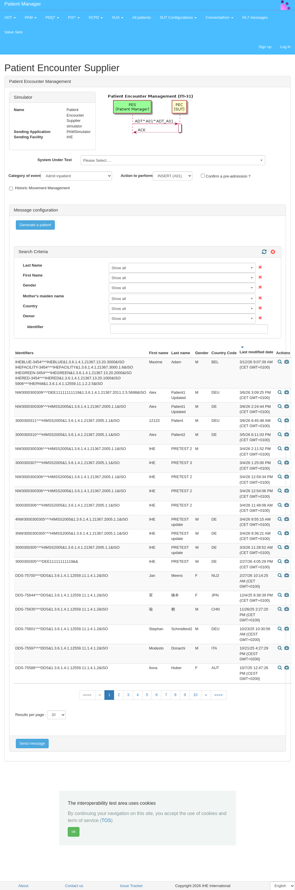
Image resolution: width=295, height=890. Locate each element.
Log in (285, 47)
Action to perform (136, 175)
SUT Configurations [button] (178, 17)
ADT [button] (10, 17)
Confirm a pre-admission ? (225, 176)
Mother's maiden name (43, 296)
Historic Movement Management (39, 188)
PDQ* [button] (52, 17)
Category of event (25, 175)
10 (195, 695)
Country (30, 306)
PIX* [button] (74, 17)
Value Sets (13, 32)
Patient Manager (22, 4)
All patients (141, 17)
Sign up (264, 47)
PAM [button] (31, 17)
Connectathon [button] (219, 17)
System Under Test (55, 160)
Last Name (32, 265)
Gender (29, 285)
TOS (106, 820)
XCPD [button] (96, 17)
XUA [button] (117, 17)
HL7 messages (255, 17)
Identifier (35, 327)
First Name (33, 275)
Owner (29, 316)
